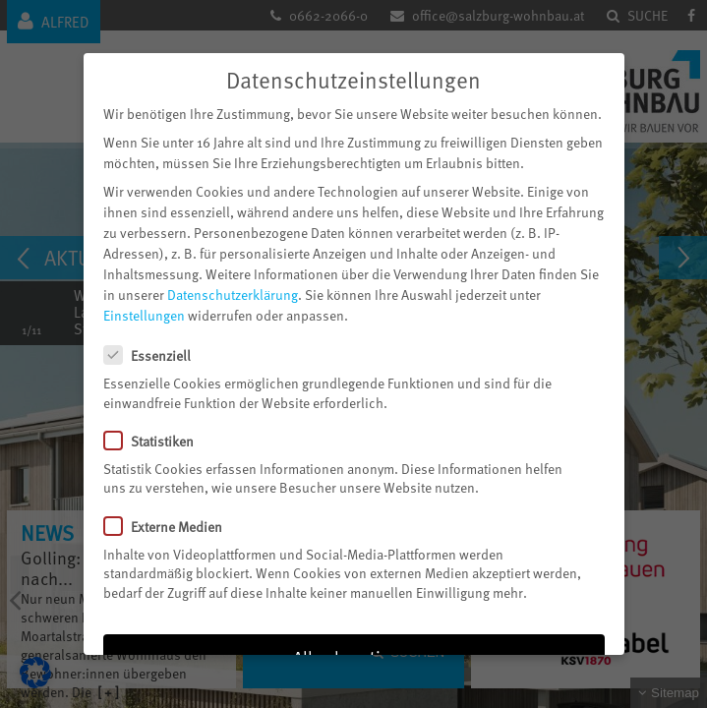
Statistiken (156, 436)
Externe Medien (171, 521)
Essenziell (155, 350)
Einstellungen (144, 311)
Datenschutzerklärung (232, 290)
